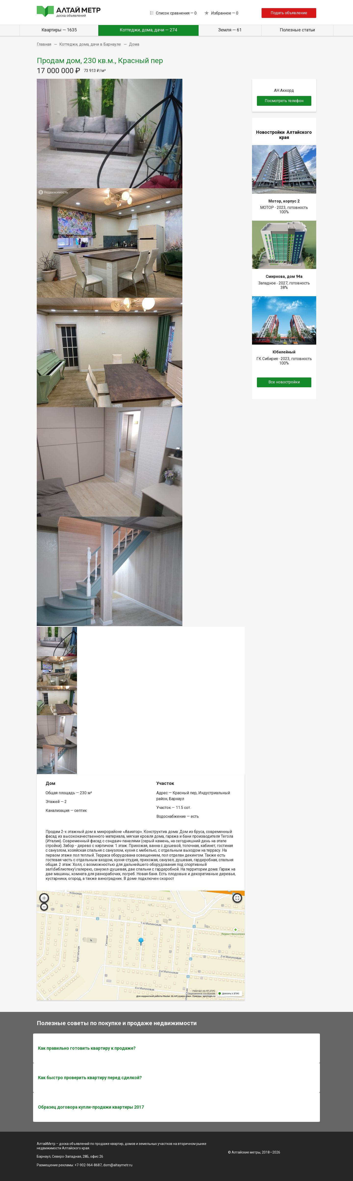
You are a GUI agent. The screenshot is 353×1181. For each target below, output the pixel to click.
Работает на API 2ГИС (203, 991)
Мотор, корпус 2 (284, 201)
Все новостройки (284, 382)
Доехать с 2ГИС (231, 993)
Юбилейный (284, 352)
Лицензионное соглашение (201, 993)
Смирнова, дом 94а (284, 276)
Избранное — (224, 13)
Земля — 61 (230, 29)
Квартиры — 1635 (59, 29)
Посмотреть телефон (284, 100)
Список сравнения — (176, 13)
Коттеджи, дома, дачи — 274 (148, 29)
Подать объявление (289, 13)
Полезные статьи (297, 29)
